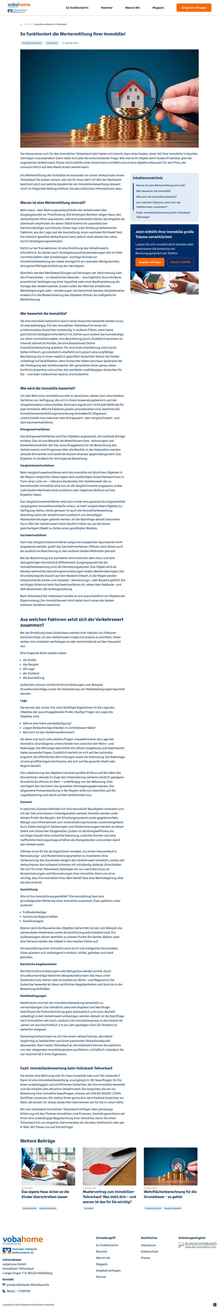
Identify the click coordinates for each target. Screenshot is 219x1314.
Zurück (25, 24)
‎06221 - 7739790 (16, 1291)
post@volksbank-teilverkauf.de (26, 1285)
